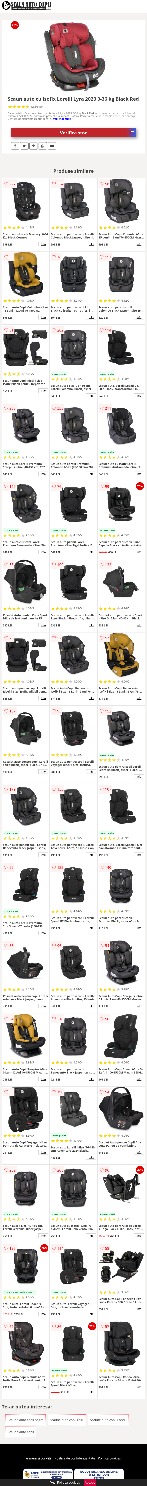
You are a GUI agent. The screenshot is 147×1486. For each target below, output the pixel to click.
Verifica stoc (98, 132)
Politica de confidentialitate (75, 1458)
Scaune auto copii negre (26, 1420)
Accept (90, 1482)
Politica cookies (109, 1458)
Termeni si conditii (38, 1458)
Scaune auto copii (21, 1432)
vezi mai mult (62, 119)
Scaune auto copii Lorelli (108, 1420)
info (43, 244)
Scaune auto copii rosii (66, 1420)
